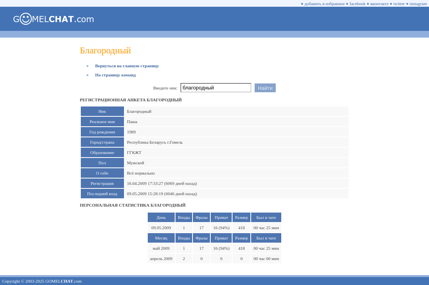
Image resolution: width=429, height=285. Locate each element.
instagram (418, 3)
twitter (399, 3)
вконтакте (379, 3)
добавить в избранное (325, 3)
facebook (358, 3)
